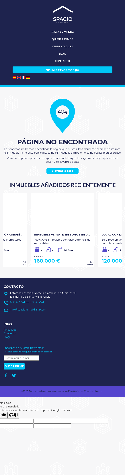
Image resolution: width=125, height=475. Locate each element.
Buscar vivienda (62, 31)
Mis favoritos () (62, 70)
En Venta (38, 256)
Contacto (62, 60)
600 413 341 (17, 302)
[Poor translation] (13, 415)
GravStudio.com (94, 391)
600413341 (37, 302)
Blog (62, 53)
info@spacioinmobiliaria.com (28, 309)
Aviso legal (10, 329)
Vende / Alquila (62, 46)
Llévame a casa (62, 170)
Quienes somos (62, 39)
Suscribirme (14, 366)
